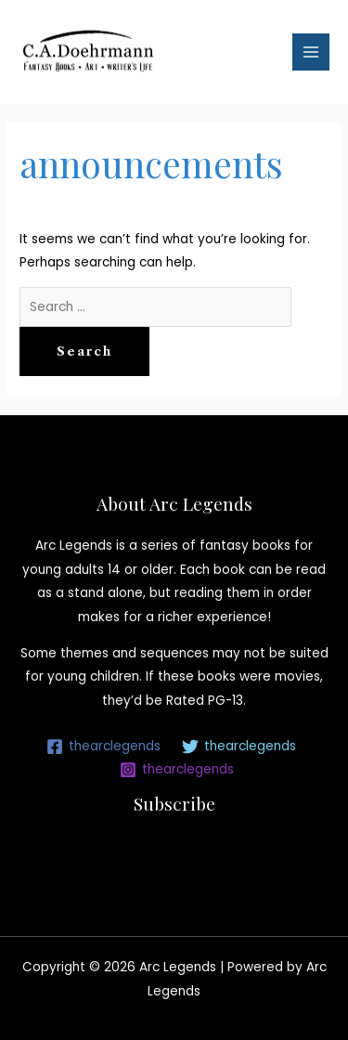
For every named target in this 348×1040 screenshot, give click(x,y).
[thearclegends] (104, 746)
